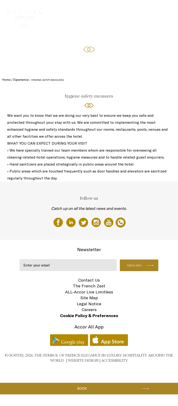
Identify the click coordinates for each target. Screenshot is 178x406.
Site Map (89, 297)
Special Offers (155, 8)
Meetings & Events (116, 8)
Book (82, 388)
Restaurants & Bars (88, 8)
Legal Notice (89, 303)
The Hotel (43, 8)
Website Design (83, 360)
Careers (89, 309)
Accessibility (114, 360)
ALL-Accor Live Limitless (89, 292)
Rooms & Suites (63, 8)
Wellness (137, 8)
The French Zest (89, 286)
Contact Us (89, 280)
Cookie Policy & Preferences (89, 315)
